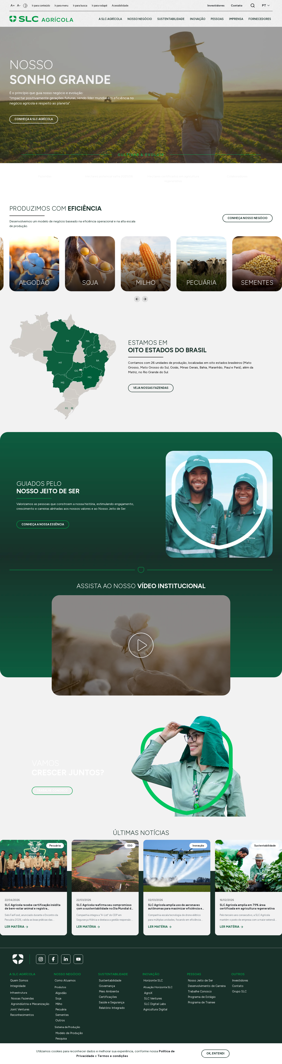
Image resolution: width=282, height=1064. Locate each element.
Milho (58, 1004)
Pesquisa (61, 1038)
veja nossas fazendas (150, 388)
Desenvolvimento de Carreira (207, 986)
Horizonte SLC (153, 980)
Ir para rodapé (99, 5)
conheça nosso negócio (248, 218)
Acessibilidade (120, 5)
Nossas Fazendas (22, 998)
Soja (58, 998)
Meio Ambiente (109, 991)
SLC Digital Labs (155, 1004)
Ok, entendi (215, 1053)
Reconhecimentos (22, 1015)
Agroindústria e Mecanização (30, 1004)
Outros (60, 1020)
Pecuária (60, 1009)
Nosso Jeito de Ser (200, 980)
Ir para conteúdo (41, 5)
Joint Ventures (19, 1009)
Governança (107, 986)
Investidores (240, 980)
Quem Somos (19, 980)
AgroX (148, 993)
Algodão (61, 993)
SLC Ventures (153, 998)
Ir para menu (61, 5)
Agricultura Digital (155, 1009)
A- (19, 5)
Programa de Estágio (202, 997)
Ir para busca (80, 5)
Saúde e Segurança (111, 1002)
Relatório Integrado (112, 1008)
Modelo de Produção (69, 1033)
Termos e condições (113, 1056)
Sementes (62, 1015)
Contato (237, 986)
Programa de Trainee (201, 1002)
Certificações (108, 997)
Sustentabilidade (110, 980)
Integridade (17, 986)
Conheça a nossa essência (43, 524)
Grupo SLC (239, 991)
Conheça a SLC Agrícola (33, 119)
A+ (13, 5)
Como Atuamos (65, 980)
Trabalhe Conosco (52, 790)
